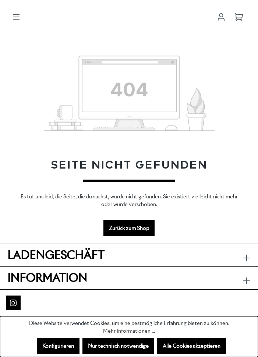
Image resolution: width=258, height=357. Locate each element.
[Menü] (16, 17)
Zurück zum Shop (129, 228)
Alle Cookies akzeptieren (191, 346)
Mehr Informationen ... (129, 331)
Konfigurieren (58, 346)
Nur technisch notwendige (118, 346)
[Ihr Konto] (221, 17)
